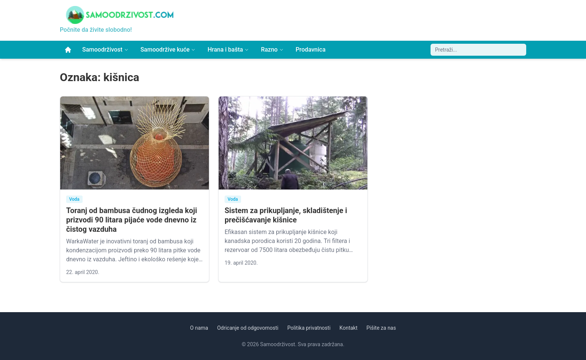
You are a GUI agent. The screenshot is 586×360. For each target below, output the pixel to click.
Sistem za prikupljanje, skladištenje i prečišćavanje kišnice (286, 215)
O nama (199, 328)
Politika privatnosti (309, 328)
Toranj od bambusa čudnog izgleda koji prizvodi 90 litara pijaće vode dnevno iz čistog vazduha (131, 220)
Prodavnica (311, 49)
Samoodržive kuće (168, 49)
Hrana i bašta (228, 49)
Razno (272, 49)
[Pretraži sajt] (478, 50)
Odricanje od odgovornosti (247, 328)
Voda (74, 199)
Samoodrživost (105, 49)
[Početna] (68, 49)
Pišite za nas (381, 328)
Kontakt (348, 328)
